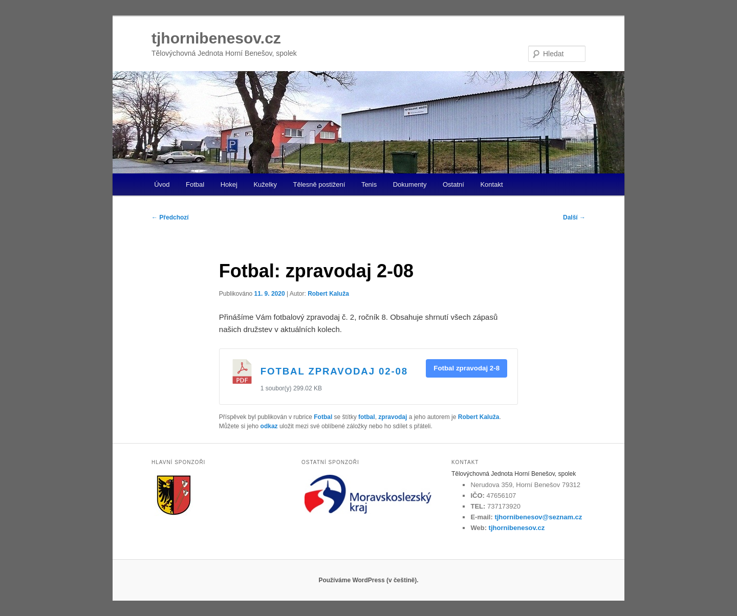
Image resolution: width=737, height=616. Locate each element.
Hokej (229, 184)
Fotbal (195, 184)
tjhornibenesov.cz (216, 38)
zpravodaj (392, 417)
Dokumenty (410, 184)
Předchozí (170, 217)
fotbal (366, 417)
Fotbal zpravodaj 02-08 (334, 371)
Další (574, 217)
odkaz (269, 426)
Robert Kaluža (328, 293)
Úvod (161, 184)
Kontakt (491, 184)
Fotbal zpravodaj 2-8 (466, 368)
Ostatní (453, 184)
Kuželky (265, 184)
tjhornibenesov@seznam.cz (538, 517)
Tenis (369, 184)
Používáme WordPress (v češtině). (368, 580)
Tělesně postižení (319, 184)
